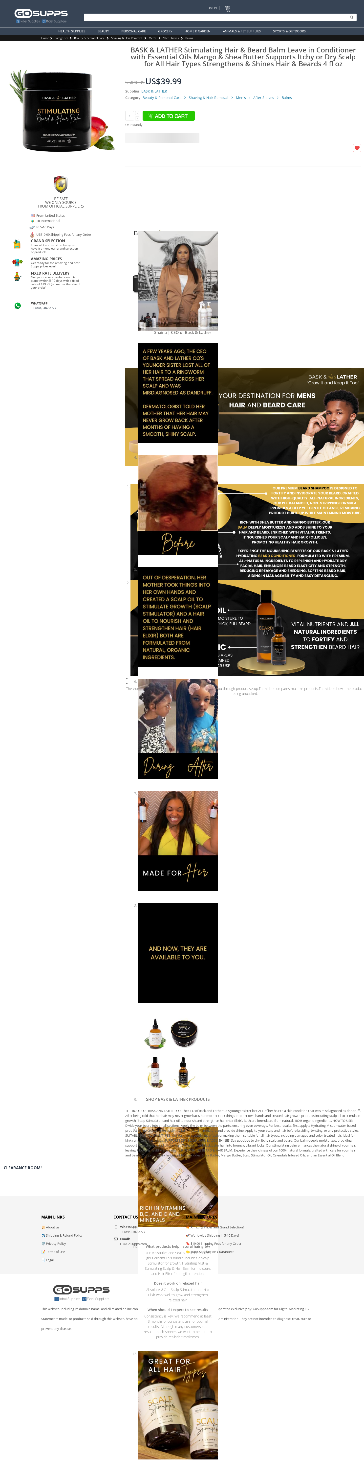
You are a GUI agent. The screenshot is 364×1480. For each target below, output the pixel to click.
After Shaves (171, 38)
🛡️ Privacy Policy (53, 1243)
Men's (152, 38)
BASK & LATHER (154, 91)
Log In (212, 8)
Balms (189, 38)
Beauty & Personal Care (89, 38)
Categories (61, 38)
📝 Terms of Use (53, 1251)
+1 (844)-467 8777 (43, 308)
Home (45, 38)
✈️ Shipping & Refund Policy (62, 1235)
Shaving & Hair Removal (126, 38)
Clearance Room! (23, 1168)
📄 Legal (47, 1260)
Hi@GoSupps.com (133, 1244)
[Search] (219, 17)
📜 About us (50, 1227)
